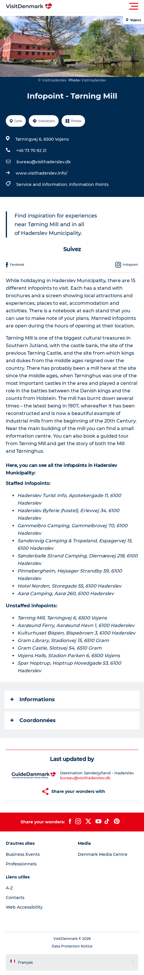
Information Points (89, 184)
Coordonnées (33, 720)
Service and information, (42, 184)
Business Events (23, 854)
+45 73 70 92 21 (31, 150)
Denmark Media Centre (102, 854)
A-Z (9, 888)
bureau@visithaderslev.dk (44, 161)
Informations (32, 699)
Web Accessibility (24, 907)
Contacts (15, 897)
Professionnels (21, 864)
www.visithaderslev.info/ (41, 173)
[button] (98, 6)
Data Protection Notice (72, 946)
